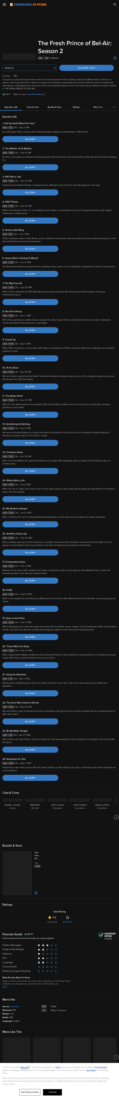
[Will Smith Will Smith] (35, 817)
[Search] (115, 5)
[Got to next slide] (116, 817)
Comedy (15, 1006)
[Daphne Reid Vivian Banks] (102, 817)
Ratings (76, 107)
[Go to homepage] (28, 5)
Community (52, 922)
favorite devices (36, 94)
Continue (52, 1092)
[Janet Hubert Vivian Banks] (80, 817)
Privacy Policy (101, 1067)
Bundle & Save (54, 107)
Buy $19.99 (91, 68)
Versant (24, 1067)
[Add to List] (115, 58)
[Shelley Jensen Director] (12, 817)
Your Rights (91, 1070)
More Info (98, 107)
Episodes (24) (11, 107)
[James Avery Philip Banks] (57, 817)
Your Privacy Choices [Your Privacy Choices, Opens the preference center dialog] (30, 1092)
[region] (59, 1080)
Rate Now (67, 922)
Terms (58, 1067)
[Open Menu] (4, 4)
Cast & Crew (33, 107)
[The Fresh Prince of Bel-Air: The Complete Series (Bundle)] (40, 855)
